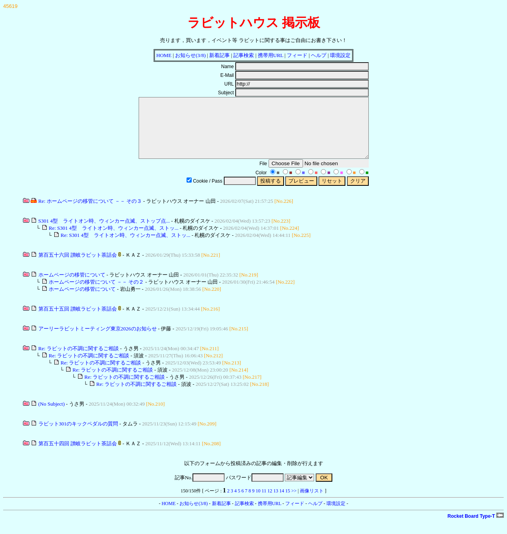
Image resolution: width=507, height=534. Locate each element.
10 (258, 502)
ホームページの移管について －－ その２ (96, 294)
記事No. (200, 489)
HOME (164, 55)
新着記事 (219, 55)
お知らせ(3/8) (190, 55)
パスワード (255, 489)
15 (287, 502)
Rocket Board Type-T (476, 528)
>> (294, 502)
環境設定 (340, 55)
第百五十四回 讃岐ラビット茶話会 (77, 455)
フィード (297, 55)
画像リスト (312, 502)
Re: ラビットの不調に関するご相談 (78, 360)
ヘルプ (318, 55)
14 (281, 502)
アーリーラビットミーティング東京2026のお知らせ (97, 340)
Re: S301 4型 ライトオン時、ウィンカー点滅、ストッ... (114, 240)
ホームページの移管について (71, 287)
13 (275, 502)
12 (269, 502)
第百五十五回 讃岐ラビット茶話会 (77, 321)
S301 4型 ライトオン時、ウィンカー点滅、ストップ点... (104, 233)
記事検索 (243, 55)
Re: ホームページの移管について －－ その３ (90, 213)
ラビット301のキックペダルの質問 (78, 436)
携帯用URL (271, 55)
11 (264, 502)
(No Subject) (51, 416)
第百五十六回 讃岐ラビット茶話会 (77, 267)
